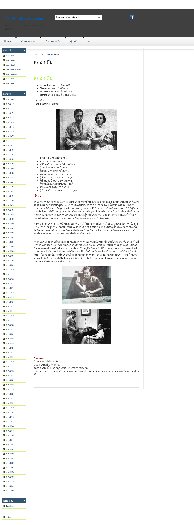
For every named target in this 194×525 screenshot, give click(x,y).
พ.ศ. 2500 (10, 224)
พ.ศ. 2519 (10, 311)
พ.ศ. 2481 (10, 155)
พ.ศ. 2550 (10, 454)
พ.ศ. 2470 (10, 104)
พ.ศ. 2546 (10, 435)
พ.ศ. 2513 (10, 283)
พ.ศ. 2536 (10, 389)
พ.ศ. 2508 (10, 260)
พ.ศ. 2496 (10, 205)
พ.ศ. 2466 (10, 99)
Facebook (10, 506)
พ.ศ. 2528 (10, 352)
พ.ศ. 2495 (10, 201)
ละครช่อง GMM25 (13, 70)
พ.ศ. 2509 (10, 265)
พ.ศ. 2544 (10, 426)
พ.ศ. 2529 (10, 357)
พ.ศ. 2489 (10, 182)
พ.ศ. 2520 (10, 316)
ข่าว (90, 41)
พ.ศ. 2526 (10, 343)
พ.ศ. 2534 (10, 380)
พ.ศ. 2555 (10, 477)
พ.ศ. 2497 (10, 210)
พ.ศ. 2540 (10, 408)
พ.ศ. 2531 (10, 366)
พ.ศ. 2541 (10, 412)
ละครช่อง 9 (10, 65)
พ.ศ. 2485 (10, 173)
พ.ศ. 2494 (10, 196)
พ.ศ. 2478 (10, 141)
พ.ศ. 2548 (10, 445)
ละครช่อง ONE (12, 74)
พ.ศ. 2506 (10, 251)
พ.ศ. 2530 (10, 362)
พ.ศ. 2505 (10, 247)
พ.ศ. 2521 (10, 320)
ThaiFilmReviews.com (24, 19)
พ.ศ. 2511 (10, 274)
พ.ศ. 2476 (10, 131)
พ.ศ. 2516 (10, 297)
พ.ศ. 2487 (10, 178)
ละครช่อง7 (10, 83)
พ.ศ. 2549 (10, 449)
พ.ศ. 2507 (10, 256)
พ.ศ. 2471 (10, 109)
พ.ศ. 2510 (10, 270)
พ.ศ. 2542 (10, 417)
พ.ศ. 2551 (10, 458)
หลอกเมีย (43, 61)
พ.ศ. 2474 (10, 122)
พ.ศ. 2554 (10, 472)
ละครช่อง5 (10, 79)
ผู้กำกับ (74, 41)
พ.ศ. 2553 (10, 468)
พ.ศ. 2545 (10, 431)
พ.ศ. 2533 (10, 376)
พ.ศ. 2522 (10, 325)
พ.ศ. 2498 (10, 214)
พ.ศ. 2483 (10, 164)
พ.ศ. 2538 (10, 398)
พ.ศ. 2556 (10, 481)
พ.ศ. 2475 (10, 127)
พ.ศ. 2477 (10, 136)
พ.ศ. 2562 (10, 486)
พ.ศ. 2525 (10, 339)
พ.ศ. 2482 (10, 159)
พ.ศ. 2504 (10, 242)
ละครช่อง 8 (10, 60)
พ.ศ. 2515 (10, 293)
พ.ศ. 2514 (10, 288)
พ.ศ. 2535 (10, 385)
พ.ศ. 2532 (10, 371)
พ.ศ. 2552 (10, 463)
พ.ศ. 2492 (10, 187)
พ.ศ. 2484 (10, 168)
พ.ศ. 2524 (10, 334)
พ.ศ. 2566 (10, 491)
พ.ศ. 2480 (10, 150)
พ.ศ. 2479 (10, 145)
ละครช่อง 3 (10, 56)
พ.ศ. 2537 (10, 394)
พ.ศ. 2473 (10, 118)
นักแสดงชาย (28, 41)
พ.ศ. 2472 (10, 113)
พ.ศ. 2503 (10, 237)
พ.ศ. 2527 (10, 348)
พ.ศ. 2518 (10, 306)
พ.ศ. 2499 (10, 219)
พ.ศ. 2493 (10, 191)
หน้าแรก (9, 517)
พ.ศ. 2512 (10, 279)
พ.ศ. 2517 (10, 302)
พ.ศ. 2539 (10, 403)
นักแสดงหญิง (53, 41)
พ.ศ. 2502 (10, 233)
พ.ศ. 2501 (10, 228)
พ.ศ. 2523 (10, 330)
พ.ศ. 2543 (10, 422)
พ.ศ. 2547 (10, 440)
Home (7, 41)
